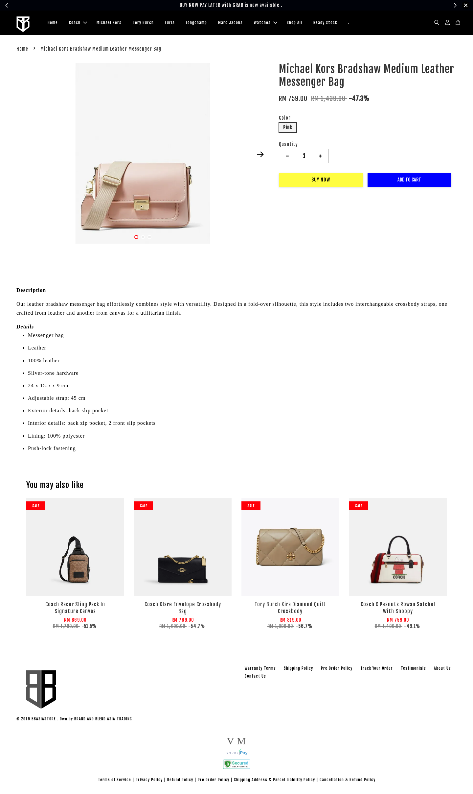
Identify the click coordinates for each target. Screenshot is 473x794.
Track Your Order (376, 669)
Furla (170, 23)
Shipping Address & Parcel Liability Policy (274, 780)
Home (53, 23)
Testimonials (413, 669)
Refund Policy (180, 780)
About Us (442, 669)
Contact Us (255, 677)
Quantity (288, 145)
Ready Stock (325, 23)
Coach (78, 23)
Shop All (294, 23)
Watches (265, 23)
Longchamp (196, 23)
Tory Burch (143, 23)
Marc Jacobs (230, 23)
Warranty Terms (260, 669)
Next (260, 155)
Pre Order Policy (336, 669)
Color (285, 119)
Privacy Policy (149, 780)
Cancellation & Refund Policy (347, 780)
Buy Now (320, 180)
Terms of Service (114, 780)
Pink (287, 128)
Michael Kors (109, 23)
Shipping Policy (298, 669)
